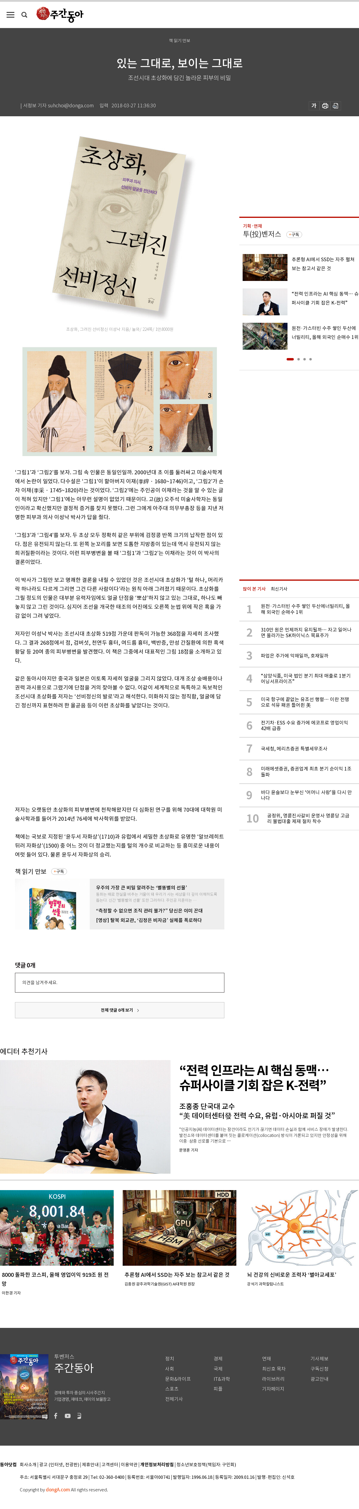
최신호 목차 (274, 1369)
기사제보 (319, 1359)
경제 (218, 1359)
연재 (266, 1359)
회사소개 (28, 1464)
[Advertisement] (104, 756)
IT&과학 (222, 1379)
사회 (169, 1369)
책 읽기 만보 (30, 872)
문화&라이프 (178, 1379)
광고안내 (319, 1379)
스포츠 (172, 1389)
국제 (218, 1369)
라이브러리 (273, 1379)
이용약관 (129, 1464)
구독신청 (319, 1369)
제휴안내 (90, 1464)
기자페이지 (273, 1389)
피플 (218, 1389)
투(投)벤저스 (262, 234)
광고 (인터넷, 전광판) (59, 1464)
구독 (60, 871)
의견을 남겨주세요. (39, 982)
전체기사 (174, 1399)
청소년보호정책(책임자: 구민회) (206, 1464)
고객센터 (109, 1464)
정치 (169, 1359)
